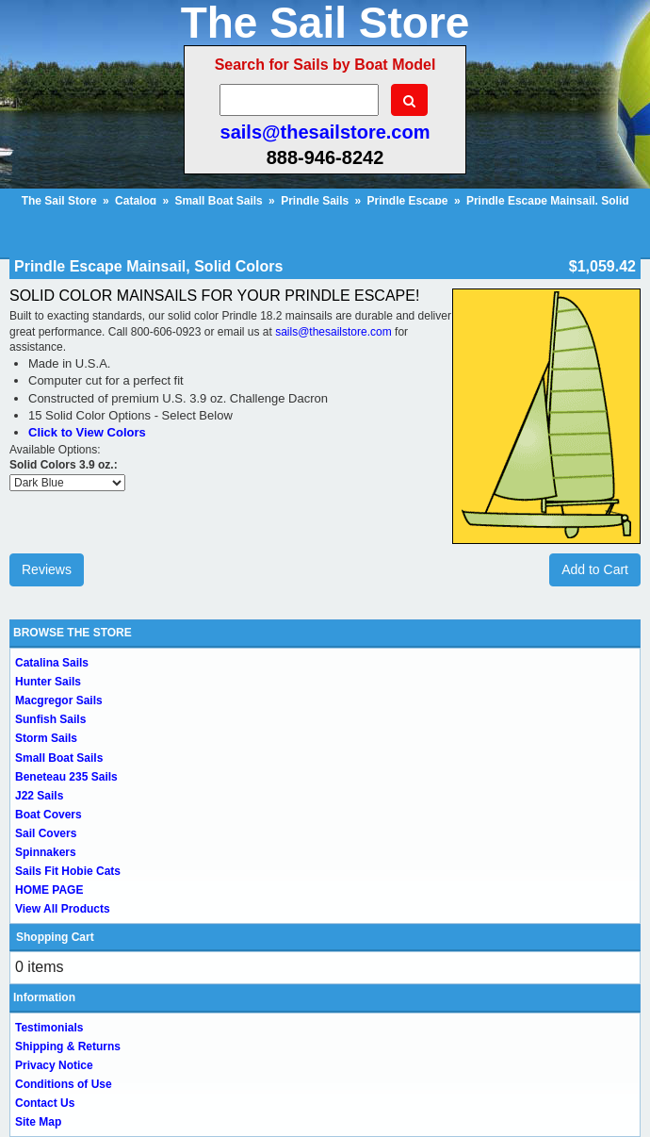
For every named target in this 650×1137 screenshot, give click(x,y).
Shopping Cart (55, 937)
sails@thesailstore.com (325, 132)
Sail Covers (45, 833)
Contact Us (44, 1103)
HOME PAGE (49, 890)
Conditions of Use (63, 1084)
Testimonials (49, 1027)
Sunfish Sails (50, 719)
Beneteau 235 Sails (66, 776)
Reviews (47, 569)
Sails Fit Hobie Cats (68, 871)
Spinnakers (45, 852)
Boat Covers (48, 814)
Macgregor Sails (59, 700)
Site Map (38, 1122)
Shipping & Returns (68, 1046)
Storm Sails (46, 738)
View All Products (62, 908)
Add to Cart (594, 569)
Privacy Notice (54, 1065)
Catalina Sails (52, 662)
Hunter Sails (48, 681)
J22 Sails (39, 795)
